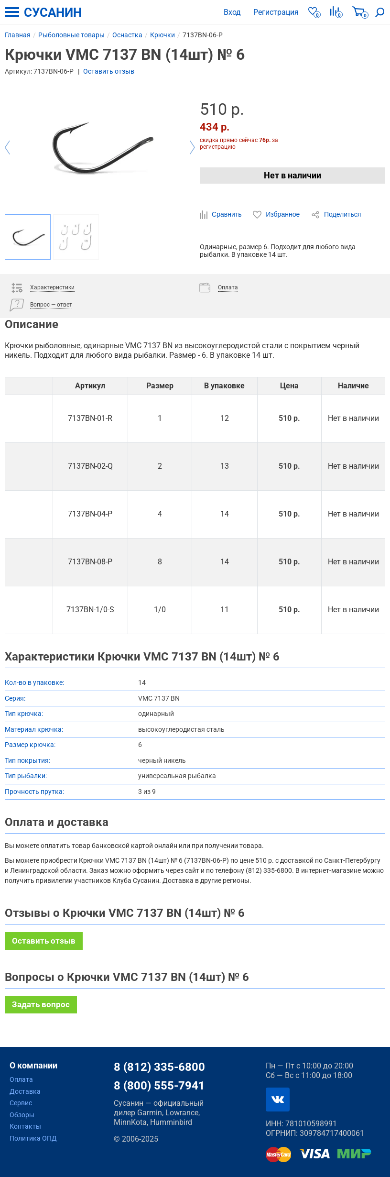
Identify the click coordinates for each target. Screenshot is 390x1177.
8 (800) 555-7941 (159, 1085)
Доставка (25, 1091)
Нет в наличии (292, 175)
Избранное (277, 214)
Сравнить (221, 214)
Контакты (25, 1126)
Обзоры (22, 1115)
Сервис (21, 1103)
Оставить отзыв (108, 71)
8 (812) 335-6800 (159, 1067)
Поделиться (336, 214)
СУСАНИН (53, 12)
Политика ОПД (33, 1138)
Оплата (21, 1079)
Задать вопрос (41, 1004)
